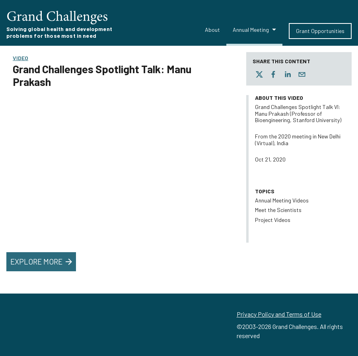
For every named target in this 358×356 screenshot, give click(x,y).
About (212, 29)
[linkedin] (287, 74)
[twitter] (259, 74)
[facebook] (273, 74)
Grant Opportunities (320, 30)
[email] (302, 74)
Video (20, 57)
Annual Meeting (251, 29)
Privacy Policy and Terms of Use (279, 314)
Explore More (42, 262)
